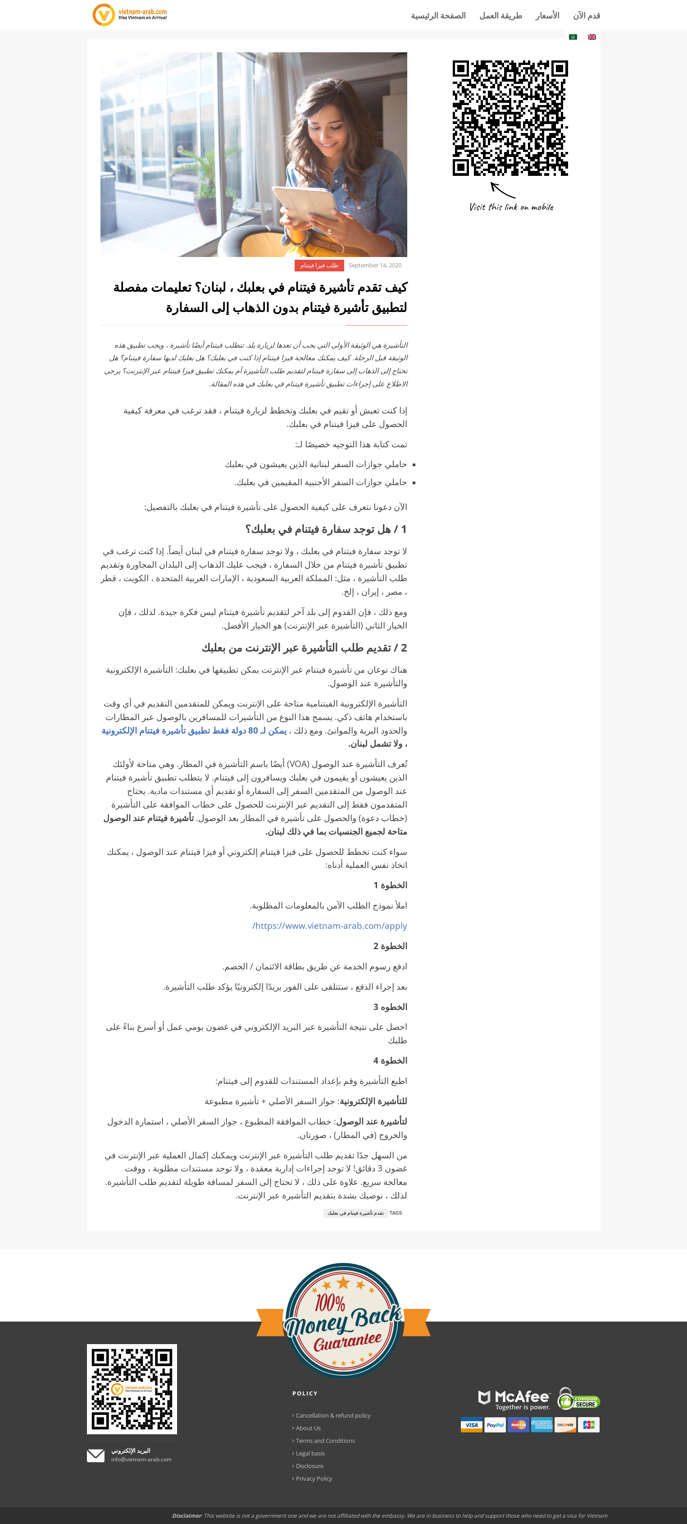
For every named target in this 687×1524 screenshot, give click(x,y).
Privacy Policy (314, 1478)
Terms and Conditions (325, 1441)
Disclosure (309, 1466)
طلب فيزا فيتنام (319, 265)
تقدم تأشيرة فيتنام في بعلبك (356, 1213)
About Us (308, 1428)
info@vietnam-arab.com (141, 1459)
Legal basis (310, 1453)
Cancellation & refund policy (333, 1415)
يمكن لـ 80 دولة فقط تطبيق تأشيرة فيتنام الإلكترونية (194, 730)
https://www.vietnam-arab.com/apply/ (329, 925)
